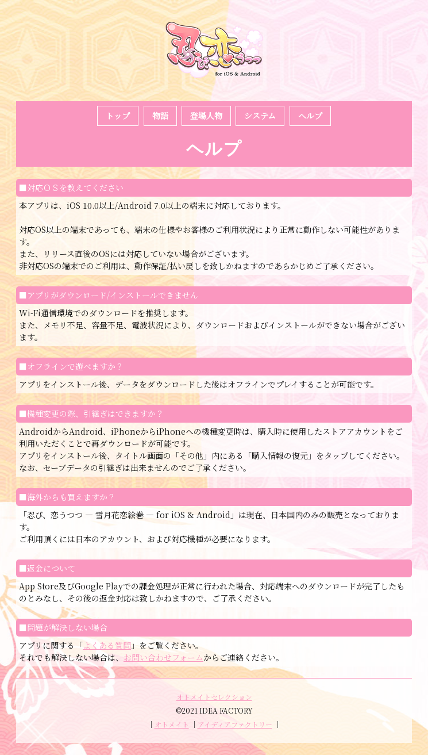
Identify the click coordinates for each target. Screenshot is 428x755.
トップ (118, 115)
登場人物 (206, 115)
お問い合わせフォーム (163, 657)
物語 (160, 115)
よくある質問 (107, 645)
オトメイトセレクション (214, 697)
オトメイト (172, 724)
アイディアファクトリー (235, 724)
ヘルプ (310, 115)
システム (260, 115)
